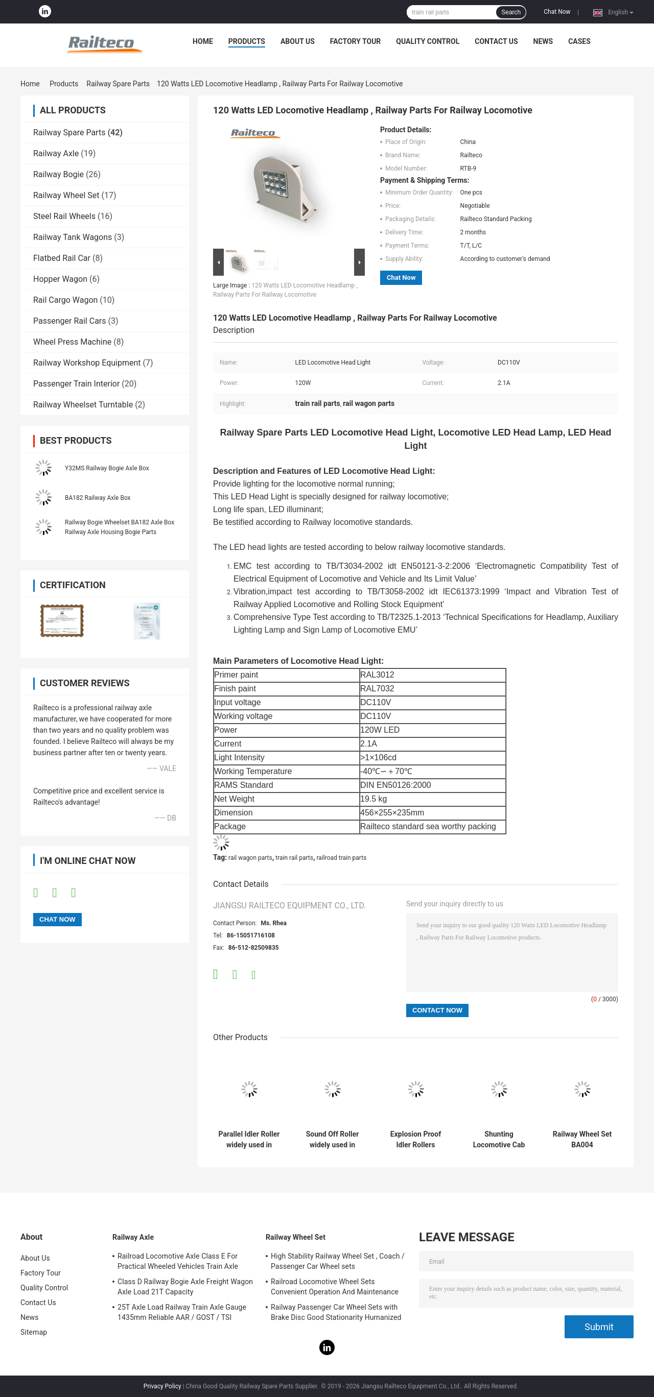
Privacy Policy (162, 1386)
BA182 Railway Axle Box (98, 497)
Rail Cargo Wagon (65, 300)
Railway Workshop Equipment (87, 363)
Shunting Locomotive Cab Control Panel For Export (499, 1139)
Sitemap (33, 1332)
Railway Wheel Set (66, 195)
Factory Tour (355, 41)
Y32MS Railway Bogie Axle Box (107, 468)
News (543, 41)
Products (246, 41)
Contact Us (496, 41)
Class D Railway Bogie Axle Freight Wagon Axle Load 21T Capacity (185, 1287)
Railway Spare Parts (118, 84)
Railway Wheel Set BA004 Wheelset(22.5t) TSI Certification (582, 1139)
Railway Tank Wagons (72, 237)
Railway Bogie (58, 174)
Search (511, 12)
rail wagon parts (250, 857)
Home (203, 41)
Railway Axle (56, 153)
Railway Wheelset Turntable (83, 405)
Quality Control (427, 41)
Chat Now (557, 11)
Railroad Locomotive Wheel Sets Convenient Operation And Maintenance (335, 1287)
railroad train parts (342, 857)
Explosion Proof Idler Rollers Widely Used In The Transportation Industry (415, 1139)
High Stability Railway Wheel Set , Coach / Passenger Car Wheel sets (338, 1261)
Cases (579, 41)
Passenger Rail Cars (69, 321)
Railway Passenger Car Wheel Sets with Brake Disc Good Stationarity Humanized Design (336, 1313)
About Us (298, 41)
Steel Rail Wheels (64, 216)
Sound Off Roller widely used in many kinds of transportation (332, 1139)
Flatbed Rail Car (61, 258)
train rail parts (294, 857)
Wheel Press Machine (72, 342)
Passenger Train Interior (76, 384)
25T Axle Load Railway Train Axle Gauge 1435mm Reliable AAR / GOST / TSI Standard (182, 1313)
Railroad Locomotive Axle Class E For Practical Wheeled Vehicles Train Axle (178, 1261)
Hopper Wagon (60, 279)
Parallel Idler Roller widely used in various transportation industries (249, 1139)
